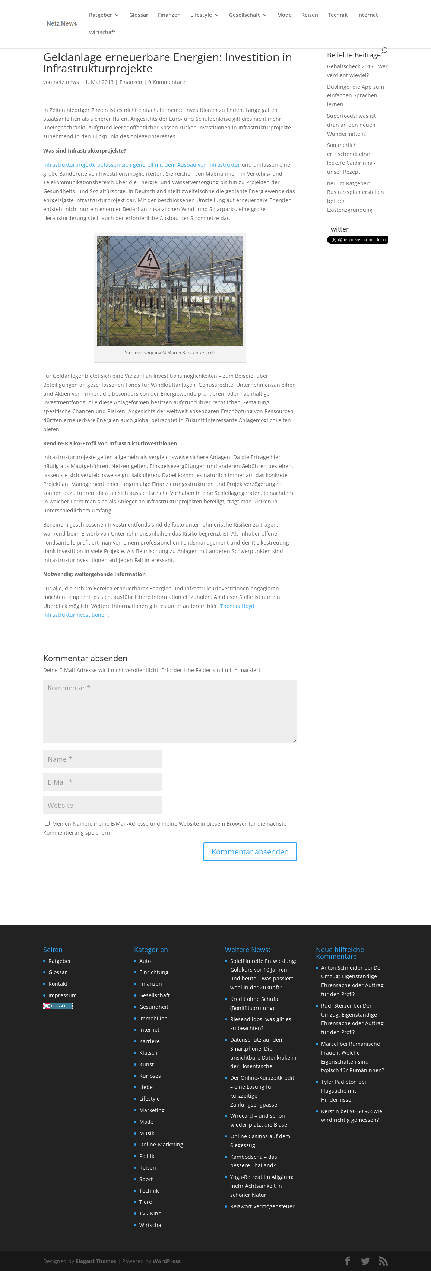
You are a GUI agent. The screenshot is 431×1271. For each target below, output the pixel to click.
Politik (146, 1155)
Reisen (309, 15)
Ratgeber (100, 15)
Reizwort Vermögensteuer (262, 1206)
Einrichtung (153, 972)
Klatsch (148, 1052)
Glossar (138, 15)
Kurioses (150, 1075)
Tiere (145, 1201)
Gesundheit (153, 1006)
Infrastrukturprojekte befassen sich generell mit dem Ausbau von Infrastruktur (141, 164)
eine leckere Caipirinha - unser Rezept (351, 162)
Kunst (146, 1064)
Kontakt (57, 983)
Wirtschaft (102, 33)
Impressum (62, 995)
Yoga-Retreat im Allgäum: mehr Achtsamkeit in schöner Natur (262, 1185)
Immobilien (153, 1018)
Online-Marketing (161, 1144)
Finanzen (169, 15)
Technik (338, 15)
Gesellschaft (244, 15)
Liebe (146, 1086)
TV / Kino (150, 1213)
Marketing (152, 1110)
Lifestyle (201, 15)
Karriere (149, 1041)
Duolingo (338, 86)
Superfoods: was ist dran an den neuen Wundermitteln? (351, 124)
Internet (367, 15)
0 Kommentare (166, 81)
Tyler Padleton (339, 1081)
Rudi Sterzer (336, 1005)
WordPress (167, 1261)
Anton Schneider (342, 967)
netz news (66, 81)
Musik (146, 1133)
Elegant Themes (96, 1261)
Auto (145, 960)
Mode (284, 15)
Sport (146, 1179)
